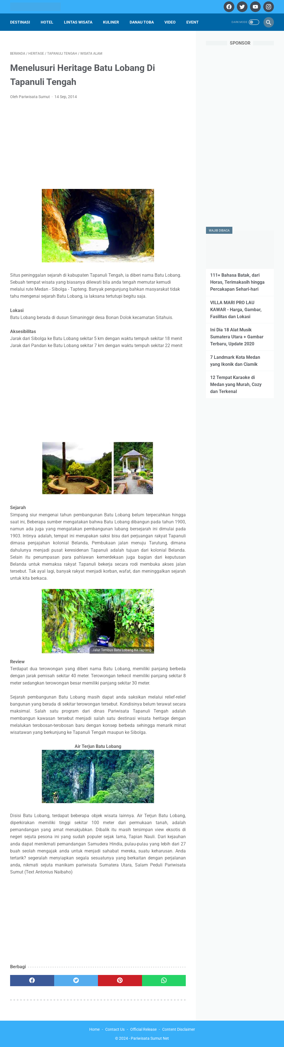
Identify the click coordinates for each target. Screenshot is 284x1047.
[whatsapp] (164, 980)
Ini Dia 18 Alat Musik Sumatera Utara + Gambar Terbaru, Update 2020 (237, 336)
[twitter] (241, 7)
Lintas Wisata (78, 22)
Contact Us (115, 1029)
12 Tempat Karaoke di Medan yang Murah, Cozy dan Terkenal (236, 384)
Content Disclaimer (178, 1029)
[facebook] (228, 7)
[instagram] (268, 7)
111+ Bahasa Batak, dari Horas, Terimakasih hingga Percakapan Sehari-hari (237, 282)
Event (192, 22)
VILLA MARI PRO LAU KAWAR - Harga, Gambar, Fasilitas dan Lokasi (236, 309)
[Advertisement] (98, 146)
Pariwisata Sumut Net (150, 1038)
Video (170, 22)
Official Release (143, 1029)
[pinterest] (120, 980)
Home (94, 1029)
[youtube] (255, 7)
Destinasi (20, 22)
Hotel (47, 22)
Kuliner (111, 22)
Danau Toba (142, 22)
